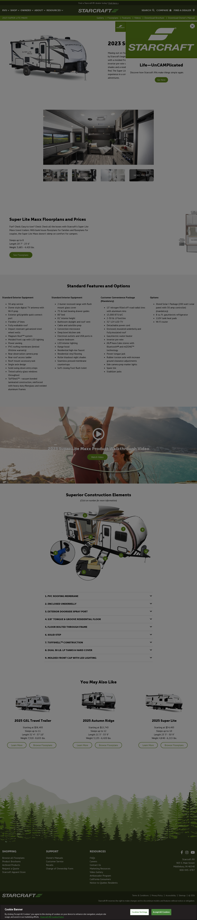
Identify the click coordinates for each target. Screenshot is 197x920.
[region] (98, 912)
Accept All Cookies (161, 912)
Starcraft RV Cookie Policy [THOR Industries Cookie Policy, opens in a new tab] (52, 917)
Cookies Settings (139, 912)
